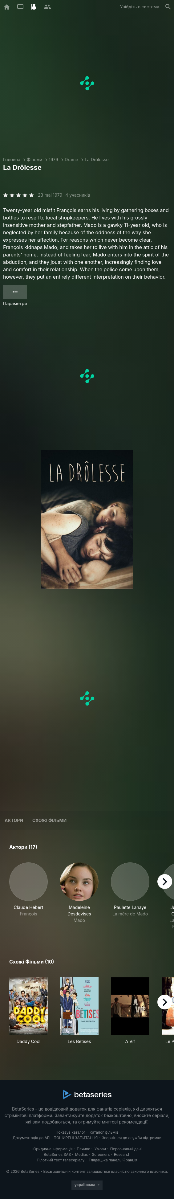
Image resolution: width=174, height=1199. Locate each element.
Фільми (34, 159)
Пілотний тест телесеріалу (60, 1160)
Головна (11, 159)
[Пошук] (168, 7)
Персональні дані (126, 1149)
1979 (53, 159)
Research (122, 1154)
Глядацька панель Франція (113, 1160)
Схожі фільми (49, 820)
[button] (28, 896)
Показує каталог (71, 1132)
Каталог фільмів (104, 1132)
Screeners (101, 1154)
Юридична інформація (52, 1149)
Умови (100, 1149)
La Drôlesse (97, 159)
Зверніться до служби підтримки (131, 1138)
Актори (14, 820)
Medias (81, 1154)
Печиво (83, 1149)
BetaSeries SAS (57, 1154)
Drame (71, 159)
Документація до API (32, 1138)
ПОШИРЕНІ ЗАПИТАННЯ (76, 1138)
